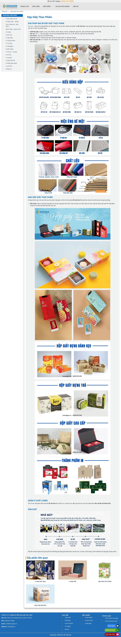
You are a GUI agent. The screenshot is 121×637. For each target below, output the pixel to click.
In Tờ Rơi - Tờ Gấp (11, 52)
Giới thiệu (36, 6)
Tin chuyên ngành (62, 6)
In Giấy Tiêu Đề (10, 60)
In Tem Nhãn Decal (11, 18)
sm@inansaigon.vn (11, 623)
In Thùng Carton (10, 40)
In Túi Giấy (9, 43)
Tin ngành (68, 626)
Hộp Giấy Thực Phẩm (16, 11)
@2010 (59, 635)
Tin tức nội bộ (69, 623)
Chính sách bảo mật (111, 621)
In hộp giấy (88, 623)
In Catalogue (9, 46)
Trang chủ (24, 6)
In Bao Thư (9, 35)
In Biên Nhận (9, 49)
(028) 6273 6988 (67, 1)
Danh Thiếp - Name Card (13, 29)
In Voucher (9, 57)
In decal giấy (88, 617)
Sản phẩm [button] (47, 6)
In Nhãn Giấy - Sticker (12, 21)
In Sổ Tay (8, 55)
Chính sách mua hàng (111, 618)
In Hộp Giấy (9, 37)
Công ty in (9, 69)
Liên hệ (75, 6)
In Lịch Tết (9, 66)
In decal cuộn (89, 620)
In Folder (8, 32)
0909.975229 (110, 630)
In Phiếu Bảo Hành (11, 63)
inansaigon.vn (11, 626)
